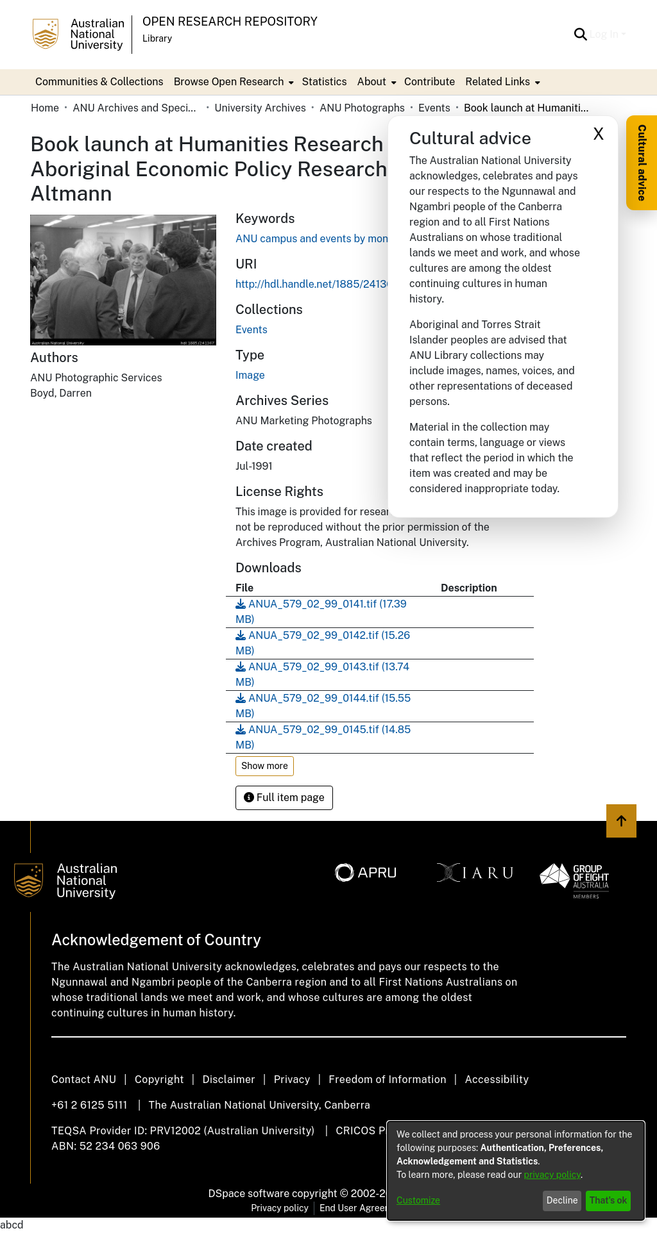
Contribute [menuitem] (429, 82)
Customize (418, 1200)
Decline (562, 1200)
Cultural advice (642, 162)
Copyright (159, 1079)
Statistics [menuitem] (324, 82)
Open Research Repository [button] (230, 21)
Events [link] (434, 108)
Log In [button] (605, 34)
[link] (251, 330)
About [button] (371, 82)
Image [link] (250, 375)
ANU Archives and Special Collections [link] (137, 108)
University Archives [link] (260, 108)
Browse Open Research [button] (229, 82)
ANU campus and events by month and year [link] (338, 239)
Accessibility (497, 1079)
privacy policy (552, 1175)
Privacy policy (280, 1208)
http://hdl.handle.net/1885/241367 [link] (316, 284)
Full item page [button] (284, 797)
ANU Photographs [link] (362, 108)
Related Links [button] (497, 82)
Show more (264, 766)
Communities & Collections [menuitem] (99, 82)
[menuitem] (233, 82)
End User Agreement (363, 1208)
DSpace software (249, 1193)
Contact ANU (83, 1079)
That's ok (608, 1200)
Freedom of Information (387, 1079)
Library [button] (157, 38)
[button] (581, 34)
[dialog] (516, 1170)
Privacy (292, 1079)
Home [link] (45, 108)
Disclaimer (228, 1079)
